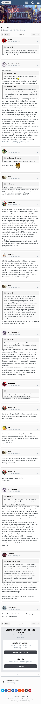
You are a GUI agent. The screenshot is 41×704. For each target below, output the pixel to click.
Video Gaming (20, 30)
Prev (6, 34)
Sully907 (11, 254)
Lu (9, 427)
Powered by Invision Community (20, 701)
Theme (16, 696)
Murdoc (11, 554)
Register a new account (20, 652)
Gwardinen (12, 607)
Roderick (11, 203)
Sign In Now (20, 666)
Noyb (10, 40)
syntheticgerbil (13, 64)
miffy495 (11, 383)
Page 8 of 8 (20, 34)
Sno (4, 30)
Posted (14, 41)
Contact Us (24, 696)
